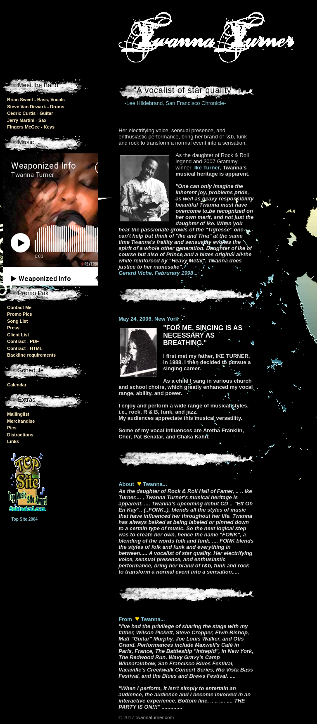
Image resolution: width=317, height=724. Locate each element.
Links (13, 441)
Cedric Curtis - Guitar (30, 113)
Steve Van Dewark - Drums (35, 106)
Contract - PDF (23, 341)
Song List (17, 321)
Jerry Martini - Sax (26, 120)
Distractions (20, 434)
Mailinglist (18, 414)
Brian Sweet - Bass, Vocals (36, 99)
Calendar (16, 384)
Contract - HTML (25, 348)
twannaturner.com (154, 717)
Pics (12, 427)
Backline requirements (31, 354)
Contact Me (19, 307)
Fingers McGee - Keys (30, 126)
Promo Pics (19, 314)
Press (13, 327)
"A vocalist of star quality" (184, 90)
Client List (18, 334)
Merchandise (21, 421)
